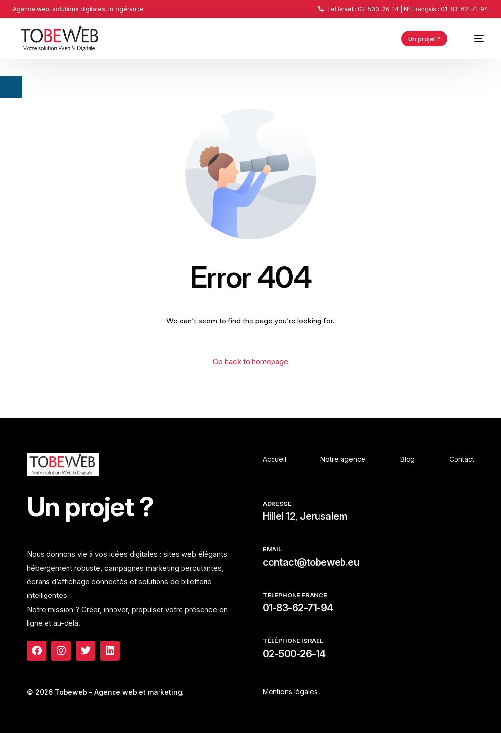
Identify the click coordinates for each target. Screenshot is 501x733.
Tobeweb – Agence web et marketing (118, 692)
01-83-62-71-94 (298, 608)
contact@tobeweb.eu (311, 562)
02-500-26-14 (294, 654)
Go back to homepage (250, 361)
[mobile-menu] (473, 38)
